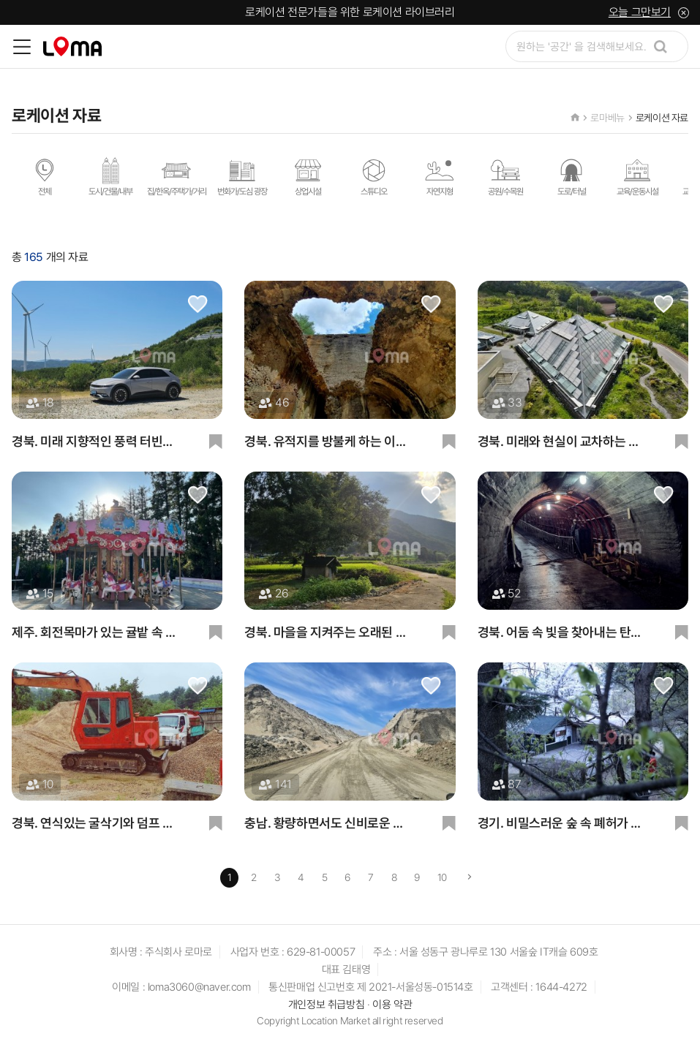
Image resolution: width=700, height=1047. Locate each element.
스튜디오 (373, 176)
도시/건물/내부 (110, 176)
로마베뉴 (607, 118)
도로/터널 (571, 176)
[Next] (470, 878)
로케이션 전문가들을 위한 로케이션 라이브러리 (349, 12)
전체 (44, 176)
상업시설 (308, 176)
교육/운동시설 (637, 176)
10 (442, 877)
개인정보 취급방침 (326, 1004)
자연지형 (439, 176)
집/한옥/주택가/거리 (176, 176)
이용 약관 (392, 1004)
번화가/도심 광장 (242, 176)
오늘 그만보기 (640, 12)
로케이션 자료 (662, 118)
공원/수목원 (505, 176)
